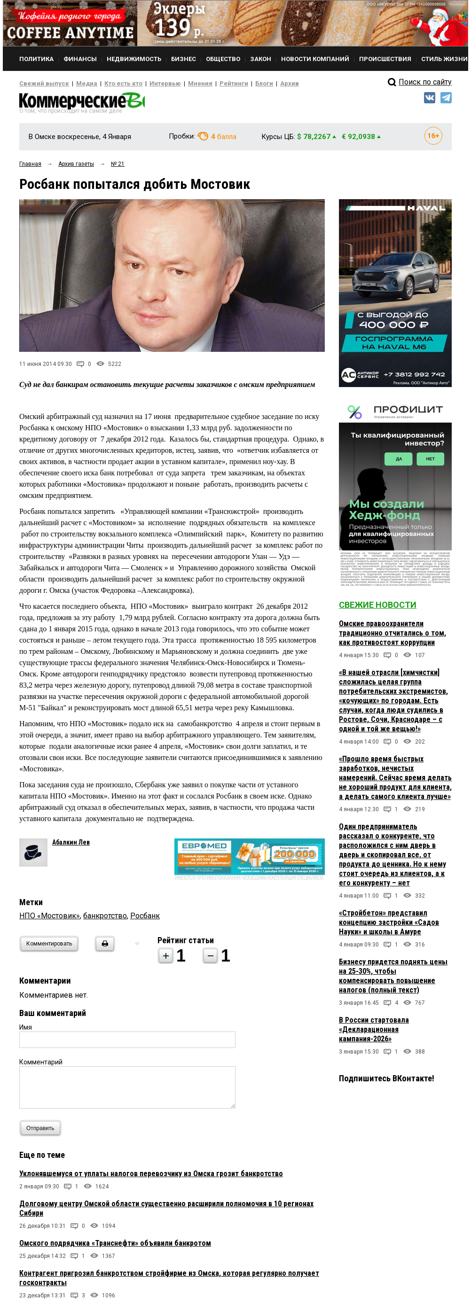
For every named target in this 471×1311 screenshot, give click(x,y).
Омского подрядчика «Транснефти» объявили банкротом (115, 1245)
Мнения (177, 83)
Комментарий (41, 1065)
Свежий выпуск (40, 83)
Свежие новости (377, 608)
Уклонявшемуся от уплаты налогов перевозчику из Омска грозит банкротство (151, 1176)
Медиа (78, 83)
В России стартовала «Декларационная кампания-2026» (374, 1032)
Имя (25, 1030)
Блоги (234, 83)
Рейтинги (207, 83)
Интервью (146, 83)
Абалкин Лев (71, 845)
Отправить (42, 1131)
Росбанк (145, 918)
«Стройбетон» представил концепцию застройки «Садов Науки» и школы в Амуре (389, 925)
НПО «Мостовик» (49, 918)
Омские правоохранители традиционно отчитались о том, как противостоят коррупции (392, 636)
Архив (257, 83)
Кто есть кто (110, 83)
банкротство (105, 918)
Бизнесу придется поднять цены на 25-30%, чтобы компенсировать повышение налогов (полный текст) (393, 978)
